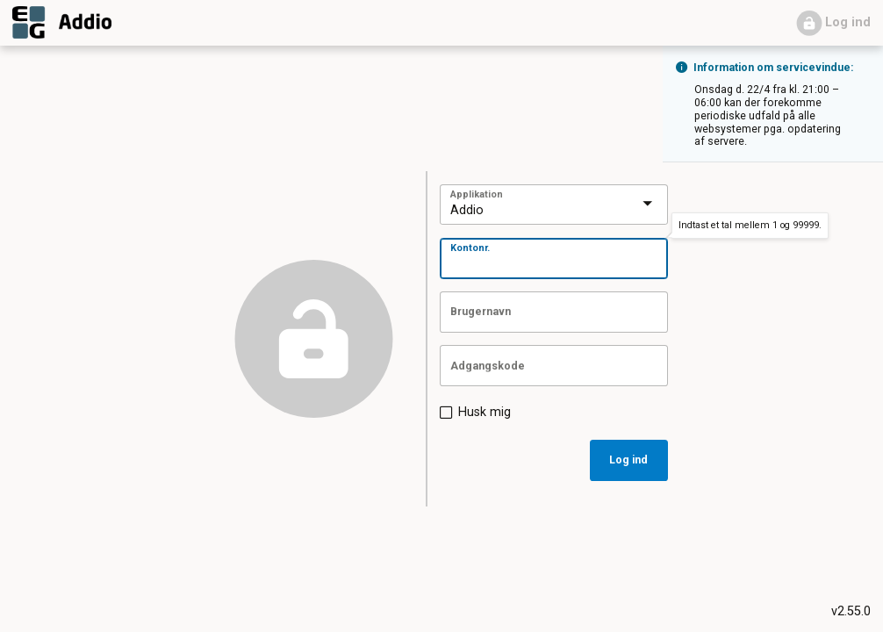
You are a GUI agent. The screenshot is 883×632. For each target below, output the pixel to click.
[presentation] (647, 204)
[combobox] (534, 205)
